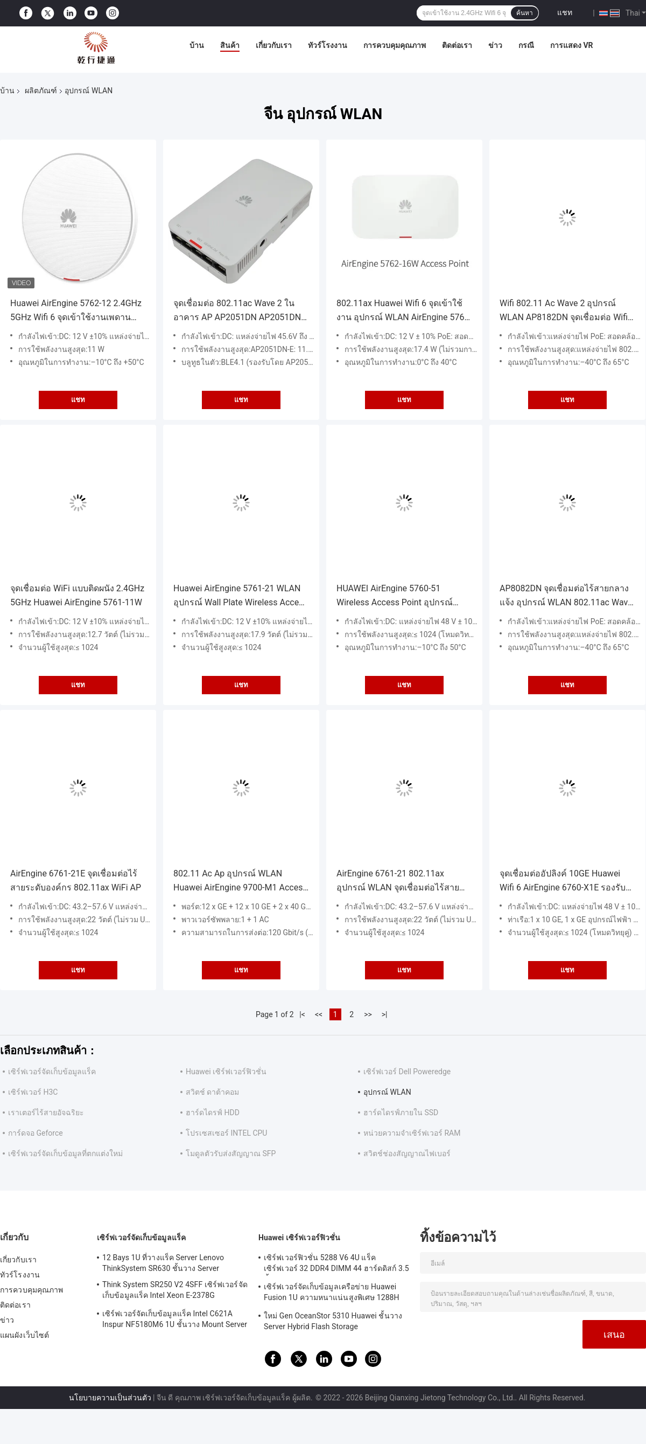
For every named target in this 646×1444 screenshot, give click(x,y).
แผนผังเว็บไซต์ (24, 1335)
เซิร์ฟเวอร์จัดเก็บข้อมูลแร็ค (52, 1071)
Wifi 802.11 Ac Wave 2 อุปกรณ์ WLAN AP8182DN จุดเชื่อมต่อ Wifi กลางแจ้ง (564, 311)
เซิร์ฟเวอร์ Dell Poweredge (407, 1071)
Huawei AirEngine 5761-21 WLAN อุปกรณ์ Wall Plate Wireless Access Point (240, 596)
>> (368, 1014)
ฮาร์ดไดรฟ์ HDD (213, 1112)
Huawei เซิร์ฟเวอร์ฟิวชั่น (226, 1071)
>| (385, 1014)
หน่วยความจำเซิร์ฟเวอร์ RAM (411, 1133)
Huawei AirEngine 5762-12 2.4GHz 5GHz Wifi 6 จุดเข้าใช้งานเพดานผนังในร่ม (76, 311)
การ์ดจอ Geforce (35, 1133)
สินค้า (230, 45)
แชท (564, 12)
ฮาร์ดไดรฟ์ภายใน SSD (400, 1112)
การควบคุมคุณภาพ (394, 45)
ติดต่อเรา (457, 45)
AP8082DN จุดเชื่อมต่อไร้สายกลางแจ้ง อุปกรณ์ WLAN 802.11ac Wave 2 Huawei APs (566, 596)
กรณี (526, 45)
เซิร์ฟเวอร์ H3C (33, 1092)
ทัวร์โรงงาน (327, 45)
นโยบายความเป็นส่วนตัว (110, 1397)
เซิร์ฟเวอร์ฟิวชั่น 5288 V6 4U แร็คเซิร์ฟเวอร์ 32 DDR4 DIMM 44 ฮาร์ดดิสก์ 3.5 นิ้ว (336, 1264)
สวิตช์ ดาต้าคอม (212, 1092)
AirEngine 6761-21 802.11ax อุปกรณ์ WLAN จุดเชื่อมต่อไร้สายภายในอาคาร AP (397, 881)
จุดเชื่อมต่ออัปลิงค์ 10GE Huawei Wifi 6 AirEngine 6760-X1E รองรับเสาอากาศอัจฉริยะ (563, 881)
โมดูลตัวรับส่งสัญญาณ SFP (231, 1153)
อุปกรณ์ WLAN (387, 1092)
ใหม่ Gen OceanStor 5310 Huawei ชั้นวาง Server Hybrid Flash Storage (333, 1321)
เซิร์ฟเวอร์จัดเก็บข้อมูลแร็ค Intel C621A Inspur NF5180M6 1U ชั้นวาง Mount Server (174, 1319)
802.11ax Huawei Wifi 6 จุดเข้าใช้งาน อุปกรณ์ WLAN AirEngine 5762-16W (404, 311)
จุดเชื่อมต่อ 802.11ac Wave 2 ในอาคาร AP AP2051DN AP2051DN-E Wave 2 (240, 311)
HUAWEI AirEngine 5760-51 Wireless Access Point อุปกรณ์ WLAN (394, 596)
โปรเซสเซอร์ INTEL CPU (226, 1133)
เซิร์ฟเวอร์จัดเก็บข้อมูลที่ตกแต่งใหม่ (65, 1153)
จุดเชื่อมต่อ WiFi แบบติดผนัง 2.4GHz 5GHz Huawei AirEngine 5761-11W (77, 595)
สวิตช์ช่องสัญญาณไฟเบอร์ (407, 1153)
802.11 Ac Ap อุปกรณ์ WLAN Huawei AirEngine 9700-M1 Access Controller (240, 881)
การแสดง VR (571, 45)
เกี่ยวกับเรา (274, 45)
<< (318, 1014)
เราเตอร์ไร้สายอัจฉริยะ (46, 1112)
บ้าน (196, 45)
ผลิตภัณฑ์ (41, 90)
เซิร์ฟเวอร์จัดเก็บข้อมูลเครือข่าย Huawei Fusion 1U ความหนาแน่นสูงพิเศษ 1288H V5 (331, 1293)
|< (302, 1014)
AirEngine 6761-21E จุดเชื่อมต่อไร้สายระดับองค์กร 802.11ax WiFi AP (75, 880)
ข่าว (495, 45)
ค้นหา (524, 13)
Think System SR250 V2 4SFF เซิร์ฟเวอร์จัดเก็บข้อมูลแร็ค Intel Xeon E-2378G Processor (175, 1291)
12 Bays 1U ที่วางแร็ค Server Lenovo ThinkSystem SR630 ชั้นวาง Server (163, 1263)
